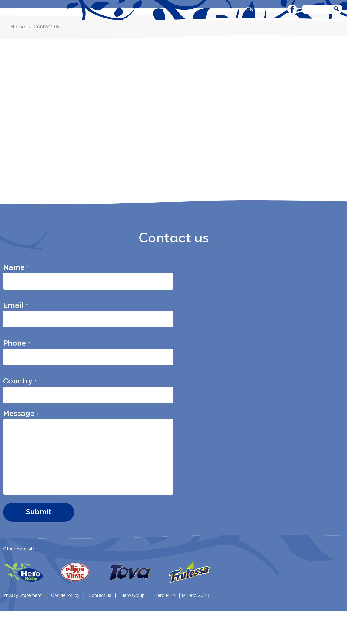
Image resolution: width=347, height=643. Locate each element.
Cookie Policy (65, 627)
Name (16, 299)
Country (20, 413)
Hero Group (133, 627)
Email (15, 337)
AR (234, 10)
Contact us (100, 627)
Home (17, 58)
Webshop (271, 10)
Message (21, 445)
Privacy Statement (22, 627)
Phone (16, 375)
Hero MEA (165, 627)
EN (249, 10)
